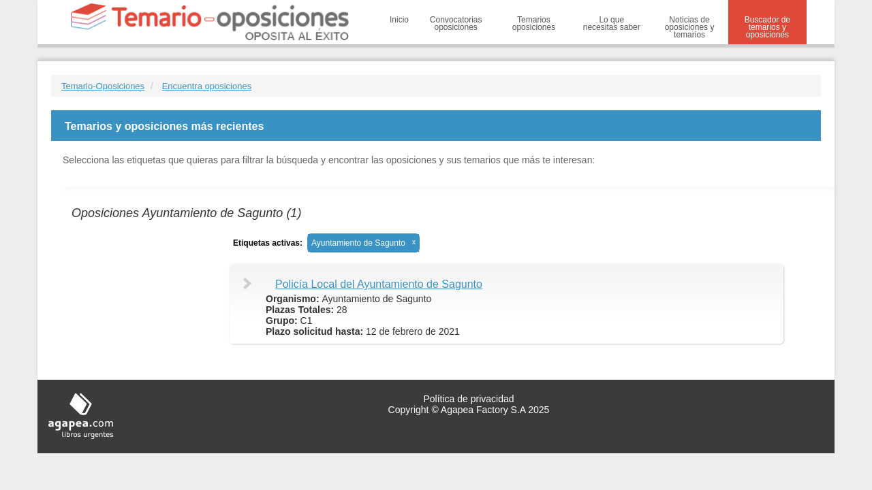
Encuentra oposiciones (207, 86)
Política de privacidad (468, 398)
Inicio (399, 19)
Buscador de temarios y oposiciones (767, 27)
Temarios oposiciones (533, 23)
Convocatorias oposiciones (456, 23)
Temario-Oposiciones (102, 86)
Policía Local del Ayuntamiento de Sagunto (378, 284)
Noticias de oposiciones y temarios (690, 27)
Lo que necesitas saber (611, 23)
